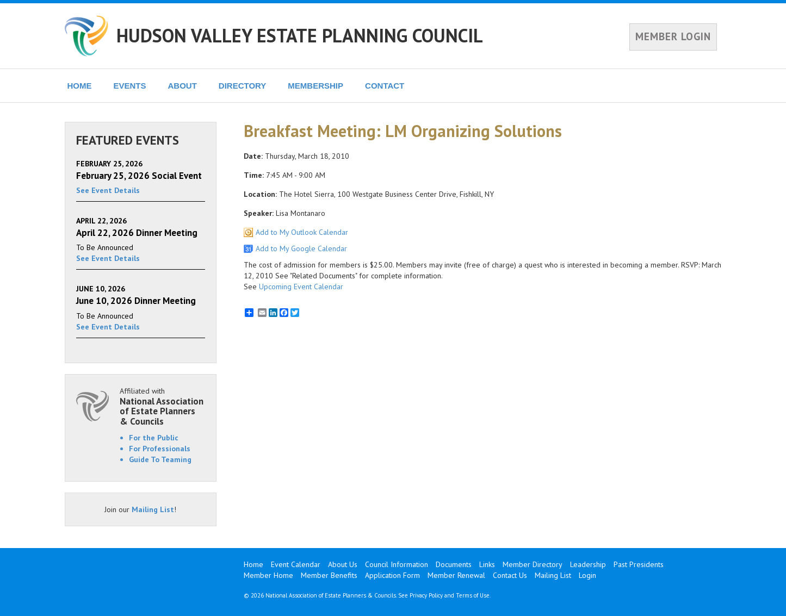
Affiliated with (163, 406)
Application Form (392, 575)
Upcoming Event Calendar (301, 286)
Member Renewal (456, 575)
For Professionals (159, 448)
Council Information (396, 564)
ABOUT (182, 85)
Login (587, 575)
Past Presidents (639, 564)
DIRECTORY (243, 85)
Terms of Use (473, 595)
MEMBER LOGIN (673, 36)
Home (253, 564)
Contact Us (510, 575)
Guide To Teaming (160, 459)
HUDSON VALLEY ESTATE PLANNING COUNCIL (299, 35)
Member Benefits (329, 575)
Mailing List (153, 509)
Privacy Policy (426, 595)
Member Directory (532, 564)
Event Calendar (295, 564)
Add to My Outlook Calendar (302, 232)
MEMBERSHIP (315, 85)
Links (487, 564)
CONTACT (384, 85)
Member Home (268, 575)
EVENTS (130, 85)
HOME (79, 85)
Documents (454, 564)
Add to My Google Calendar (301, 248)
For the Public (153, 438)
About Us (342, 564)
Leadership (588, 564)
